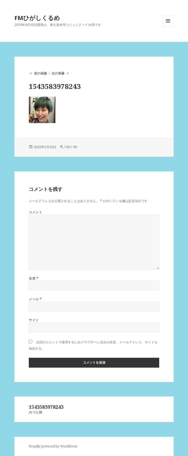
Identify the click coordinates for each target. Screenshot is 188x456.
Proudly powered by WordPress (53, 446)
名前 (33, 278)
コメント (35, 212)
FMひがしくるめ (37, 18)
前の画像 (40, 73)
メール (35, 299)
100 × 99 (70, 147)
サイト (34, 320)
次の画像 (58, 73)
